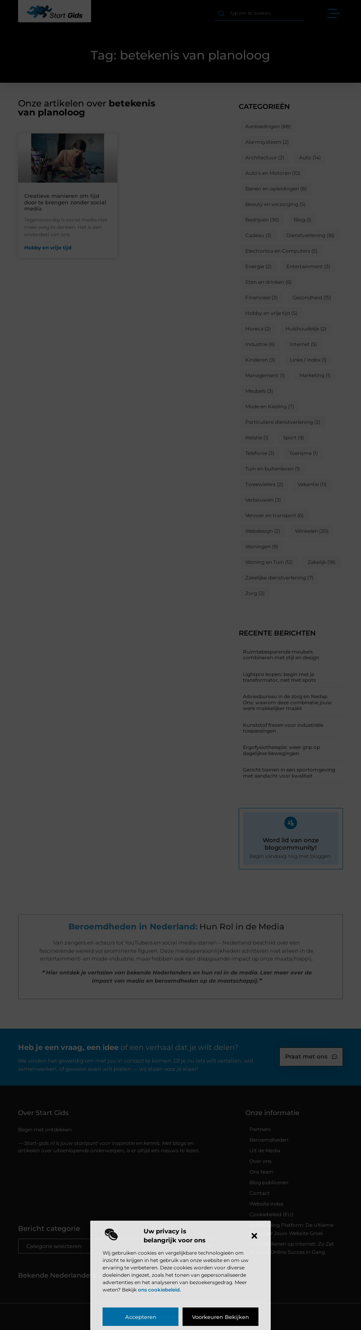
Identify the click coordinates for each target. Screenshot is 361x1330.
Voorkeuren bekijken (220, 1317)
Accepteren (140, 1317)
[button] (254, 1236)
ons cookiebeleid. (159, 1290)
